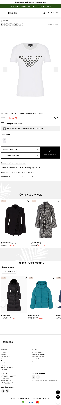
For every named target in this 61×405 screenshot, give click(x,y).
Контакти (4, 369)
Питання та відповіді (38, 356)
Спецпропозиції (6, 356)
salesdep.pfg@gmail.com (8, 383)
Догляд (34, 361)
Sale (2, 359)
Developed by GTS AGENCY (41, 398)
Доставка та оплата (37, 352)
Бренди (3, 354)
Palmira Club (35, 359)
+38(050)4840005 (8, 376)
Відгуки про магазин (7, 367)
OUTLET (5, 21)
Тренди (3, 361)
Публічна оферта (53, 380)
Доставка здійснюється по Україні (13, 163)
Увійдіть (4, 172)
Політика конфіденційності (40, 380)
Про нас (3, 352)
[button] (5, 69)
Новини (3, 365)
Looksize (3, 363)
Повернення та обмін (38, 354)
